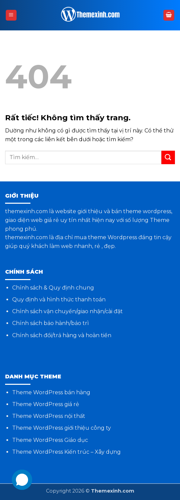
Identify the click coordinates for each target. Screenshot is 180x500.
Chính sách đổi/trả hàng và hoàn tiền (61, 335)
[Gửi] (168, 157)
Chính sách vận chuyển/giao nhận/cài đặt (67, 311)
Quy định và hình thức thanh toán (59, 299)
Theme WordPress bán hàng (51, 392)
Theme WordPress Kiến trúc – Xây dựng (66, 452)
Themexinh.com (112, 491)
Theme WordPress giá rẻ (45, 404)
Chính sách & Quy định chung (53, 287)
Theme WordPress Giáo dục (50, 440)
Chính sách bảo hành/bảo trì (50, 323)
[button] (11, 15)
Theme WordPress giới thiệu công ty (61, 428)
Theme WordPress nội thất (48, 416)
